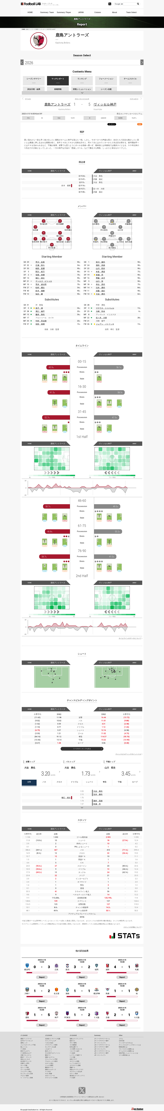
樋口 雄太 (40, 278)
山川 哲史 (100, 268)
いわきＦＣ (48, 1049)
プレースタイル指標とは (126, 1049)
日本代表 (121, 1041)
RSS (139, 124)
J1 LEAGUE (24, 1035)
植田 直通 (40, 268)
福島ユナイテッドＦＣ (76, 1039)
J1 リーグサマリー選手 (101, 1041)
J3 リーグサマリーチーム (102, 1051)
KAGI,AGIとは (123, 1047)
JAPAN (81, 12)
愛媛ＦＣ (72, 1067)
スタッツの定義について (132, 927)
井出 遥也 (100, 284)
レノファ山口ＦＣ (75, 1063)
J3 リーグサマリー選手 (101, 1053)
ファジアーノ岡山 (25, 1071)
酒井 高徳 (100, 265)
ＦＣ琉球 (72, 1078)
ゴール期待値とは (124, 1055)
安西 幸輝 (40, 275)
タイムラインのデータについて (130, 638)
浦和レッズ (23, 1043)
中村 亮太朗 (41, 321)
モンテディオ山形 (50, 1047)
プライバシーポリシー (80, 1097)
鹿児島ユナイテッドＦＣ (77, 1075)
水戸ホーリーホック (26, 1041)
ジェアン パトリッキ (105, 324)
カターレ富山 (49, 1063)
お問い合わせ (99, 1097)
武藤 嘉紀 (100, 291)
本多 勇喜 (100, 272)
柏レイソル (23, 1047)
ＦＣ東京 (23, 1049)
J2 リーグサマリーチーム (102, 1045)
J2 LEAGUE (48, 1035)
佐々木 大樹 (101, 318)
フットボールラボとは (126, 1043)
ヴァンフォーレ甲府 (51, 1059)
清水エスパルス (25, 1059)
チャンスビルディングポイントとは (128, 754)
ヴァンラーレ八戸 (50, 1041)
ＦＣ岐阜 (72, 1053)
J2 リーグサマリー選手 (101, 1047)
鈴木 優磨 (40, 291)
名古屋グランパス (25, 1061)
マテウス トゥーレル (105, 308)
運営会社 (91, 1097)
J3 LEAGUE (73, 1035)
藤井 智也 (40, 314)
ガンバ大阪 (23, 1065)
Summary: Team (47, 12)
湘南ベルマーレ (50, 1057)
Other (120, 1035)
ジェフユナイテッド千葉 (28, 1045)
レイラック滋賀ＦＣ (76, 1055)
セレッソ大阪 (24, 1067)
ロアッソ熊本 (74, 1073)
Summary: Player (64, 12)
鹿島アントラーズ (57, 104)
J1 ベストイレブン (100, 1043)
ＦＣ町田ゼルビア (25, 1053)
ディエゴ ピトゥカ (44, 281)
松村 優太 (40, 288)
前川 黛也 (100, 262)
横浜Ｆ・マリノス (25, 1057)
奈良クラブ (73, 1059)
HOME (30, 12)
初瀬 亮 (99, 275)
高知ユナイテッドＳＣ (76, 1069)
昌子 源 (39, 308)
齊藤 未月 (100, 278)
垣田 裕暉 (40, 324)
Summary (97, 1035)
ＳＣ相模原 (73, 1045)
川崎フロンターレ (25, 1055)
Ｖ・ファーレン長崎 (26, 1078)
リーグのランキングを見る (82, 749)
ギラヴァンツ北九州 (76, 1071)
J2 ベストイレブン (100, 1049)
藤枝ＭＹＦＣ (49, 1067)
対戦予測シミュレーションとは (128, 1053)
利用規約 (63, 1097)
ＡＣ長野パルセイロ (76, 1049)
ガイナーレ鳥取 (74, 1061)
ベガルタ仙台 (49, 1043)
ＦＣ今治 (48, 1071)
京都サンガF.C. (24, 1063)
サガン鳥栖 (48, 1073)
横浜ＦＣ (48, 1055)
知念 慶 (39, 294)
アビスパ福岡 (24, 1075)
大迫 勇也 (100, 294)
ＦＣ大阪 (72, 1057)
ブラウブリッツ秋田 (51, 1045)
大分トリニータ (50, 1075)
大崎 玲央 (100, 311)
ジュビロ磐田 (49, 1065)
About (114, 12)
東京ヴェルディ (25, 1051)
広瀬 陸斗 (40, 265)
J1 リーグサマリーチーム (102, 1039)
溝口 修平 (40, 311)
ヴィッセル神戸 (105, 104)
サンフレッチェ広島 (26, 1073)
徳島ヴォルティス (50, 1069)
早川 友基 (40, 262)
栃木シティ (48, 1051)
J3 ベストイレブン (100, 1055)
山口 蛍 (99, 281)
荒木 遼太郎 (41, 284)
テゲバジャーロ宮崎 (51, 1078)
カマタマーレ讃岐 (75, 1065)
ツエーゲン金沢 (74, 1051)
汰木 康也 (100, 288)
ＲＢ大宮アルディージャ (52, 1053)
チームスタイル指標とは (126, 1051)
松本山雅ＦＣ (74, 1047)
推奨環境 (70, 1097)
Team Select (131, 12)
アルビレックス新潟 (51, 1061)
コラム (121, 1039)
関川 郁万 (40, 272)
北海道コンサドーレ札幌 (52, 1039)
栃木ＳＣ (72, 1041)
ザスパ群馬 (73, 1043)
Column (97, 12)
